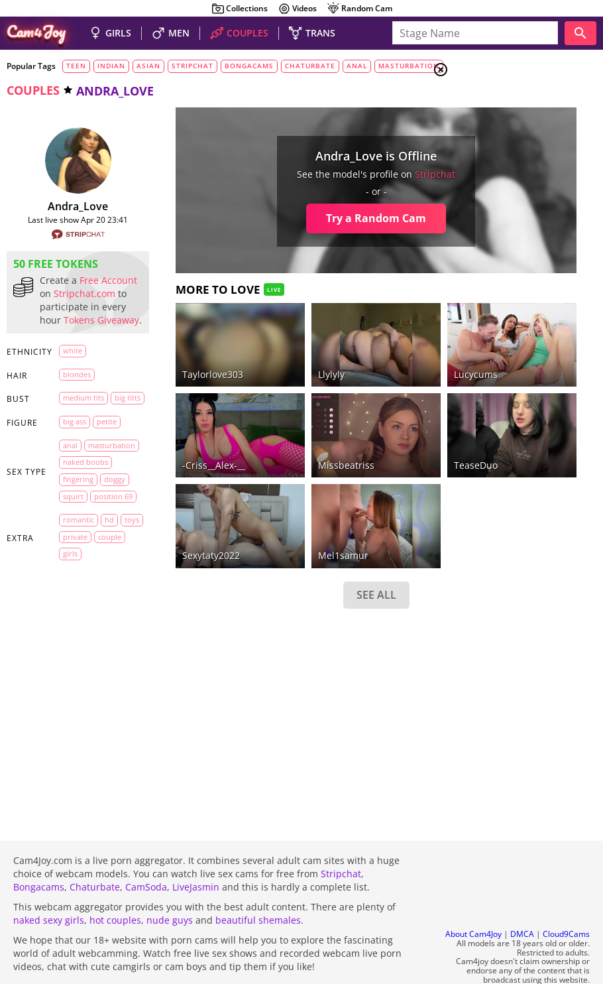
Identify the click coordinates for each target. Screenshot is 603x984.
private (75, 679)
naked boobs (85, 553)
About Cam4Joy (473, 898)
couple (74, 695)
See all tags (528, 740)
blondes (77, 414)
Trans (491, 152)
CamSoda (146, 851)
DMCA (522, 898)
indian (111, 65)
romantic (78, 644)
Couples (497, 119)
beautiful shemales (258, 884)
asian (148, 65)
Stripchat (341, 837)
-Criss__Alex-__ (176, 416)
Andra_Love (59, 206)
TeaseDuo (364, 416)
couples (33, 90)
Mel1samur (269, 483)
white (72, 390)
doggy (73, 586)
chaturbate (310, 65)
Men (488, 136)
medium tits (83, 437)
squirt (73, 604)
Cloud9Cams (566, 898)
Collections (239, 8)
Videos (297, 8)
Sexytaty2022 (174, 483)
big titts (76, 455)
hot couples (115, 884)
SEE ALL (283, 522)
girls (70, 712)
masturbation (408, 65)
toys (90, 661)
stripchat (192, 65)
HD (67, 661)
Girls (491, 103)
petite (73, 495)
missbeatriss (272, 416)
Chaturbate (95, 851)
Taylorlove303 (175, 349)
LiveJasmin (195, 851)
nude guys (169, 884)
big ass (74, 478)
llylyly (257, 349)
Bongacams (38, 851)
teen (76, 65)
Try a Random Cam (283, 218)
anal (357, 65)
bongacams (249, 65)
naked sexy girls (48, 884)
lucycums (364, 349)
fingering (78, 570)
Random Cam (359, 8)
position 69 (82, 621)
